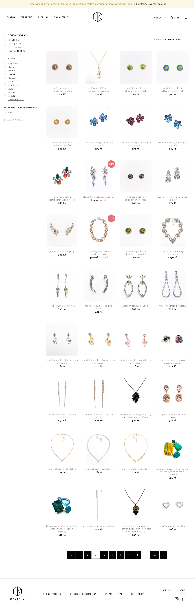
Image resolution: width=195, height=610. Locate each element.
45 (154, 554)
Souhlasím (141, 4)
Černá (11, 67)
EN (168, 590)
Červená (12, 78)
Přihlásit (159, 17)
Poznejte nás (114, 594)
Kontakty (137, 594)
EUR (183, 593)
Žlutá (10, 89)
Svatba (11, 17)
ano (10, 112)
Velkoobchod (52, 594)
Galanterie (61, 17)
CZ (164, 590)
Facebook (183, 599)
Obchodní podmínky (83, 594)
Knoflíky (43, 17)
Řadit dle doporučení (170, 39)
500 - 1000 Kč (15, 47)
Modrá (11, 70)
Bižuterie (26, 17)
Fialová (11, 81)
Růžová (11, 92)
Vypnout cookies (157, 4)
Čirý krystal (13, 63)
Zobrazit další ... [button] (16, 99)
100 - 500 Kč (14, 43)
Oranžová (13, 85)
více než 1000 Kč (16, 51)
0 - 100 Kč (13, 40)
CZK (182, 590)
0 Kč (174, 17)
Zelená (11, 74)
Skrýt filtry (13, 120)
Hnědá (11, 96)
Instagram (177, 599)
